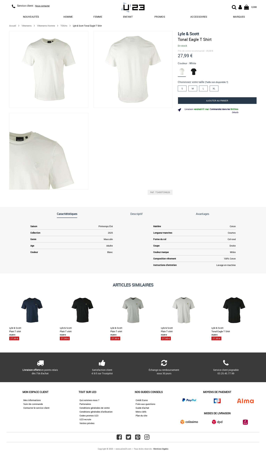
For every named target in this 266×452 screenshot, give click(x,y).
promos (159, 16)
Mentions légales (160, 448)
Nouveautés (31, 16)
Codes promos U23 (88, 415)
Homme (68, 16)
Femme (97, 16)
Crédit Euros (142, 400)
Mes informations (32, 400)
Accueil (12, 25)
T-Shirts (63, 25)
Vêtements (27, 25)
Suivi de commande (33, 404)
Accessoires (198, 16)
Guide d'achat (142, 407)
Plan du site (141, 415)
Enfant (128, 16)
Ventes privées (86, 423)
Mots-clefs (141, 411)
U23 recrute (85, 419)
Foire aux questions (145, 404)
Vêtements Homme (46, 25)
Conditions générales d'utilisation (95, 411)
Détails (235, 112)
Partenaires (85, 404)
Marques (239, 16)
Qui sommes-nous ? (89, 400)
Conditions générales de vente (94, 407)
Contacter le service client (36, 407)
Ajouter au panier (217, 100)
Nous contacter (42, 5)
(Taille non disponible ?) (216, 82)
